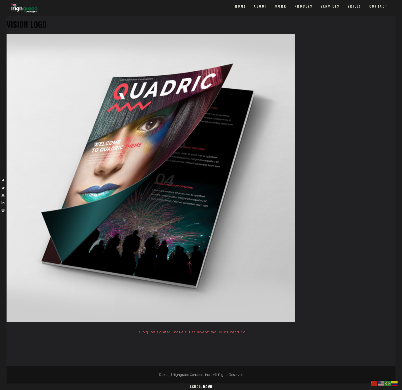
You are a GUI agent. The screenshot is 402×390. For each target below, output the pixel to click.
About (260, 6)
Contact (378, 6)
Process (303, 6)
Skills (354, 6)
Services (330, 6)
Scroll (201, 386)
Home (240, 6)
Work (281, 6)
